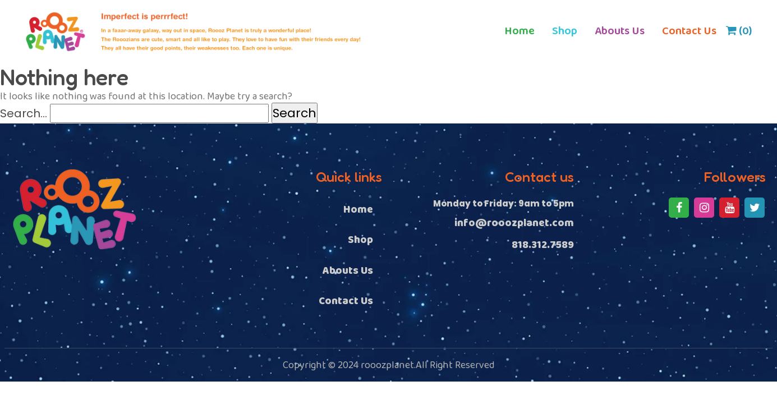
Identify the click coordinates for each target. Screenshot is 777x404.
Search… (23, 113)
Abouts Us (620, 30)
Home (519, 30)
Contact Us (689, 30)
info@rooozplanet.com (514, 223)
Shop (564, 30)
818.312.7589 (543, 245)
